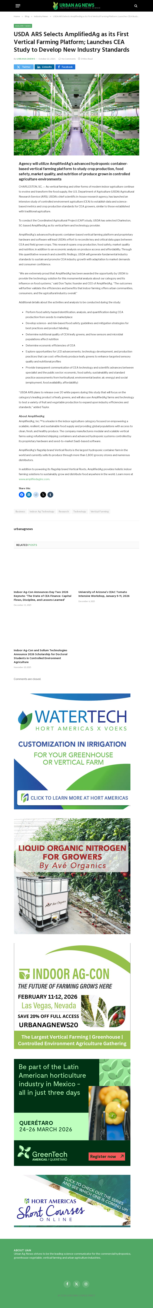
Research (64, 511)
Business (20, 511)
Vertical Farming (100, 511)
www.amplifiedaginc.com (34, 479)
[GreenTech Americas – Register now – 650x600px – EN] (72, 1164)
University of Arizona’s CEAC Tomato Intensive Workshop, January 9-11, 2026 (104, 594)
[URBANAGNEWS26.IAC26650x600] (72, 1049)
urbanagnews (26, 58)
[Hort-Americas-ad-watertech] (72, 808)
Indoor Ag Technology (42, 511)
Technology (79, 511)
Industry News (23, 26)
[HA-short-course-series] (72, 1226)
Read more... (108, 1257)
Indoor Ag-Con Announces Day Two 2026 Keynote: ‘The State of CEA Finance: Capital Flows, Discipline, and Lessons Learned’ (42, 596)
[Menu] (18, 6)
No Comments (67, 58)
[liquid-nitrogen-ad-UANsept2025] (72, 933)
